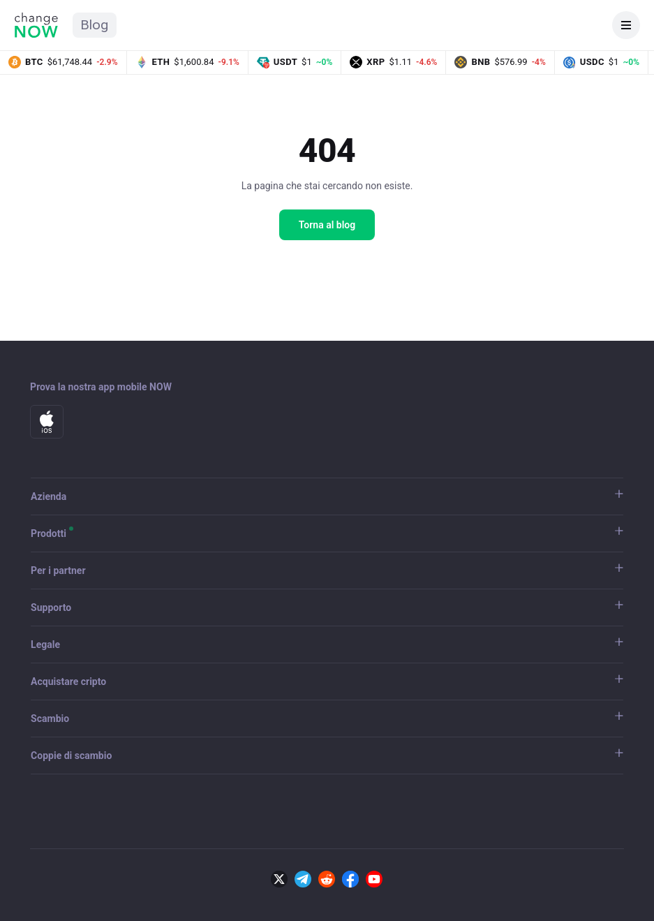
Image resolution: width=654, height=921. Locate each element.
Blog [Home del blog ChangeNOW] (94, 24)
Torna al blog (327, 224)
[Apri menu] (626, 25)
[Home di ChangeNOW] (36, 25)
